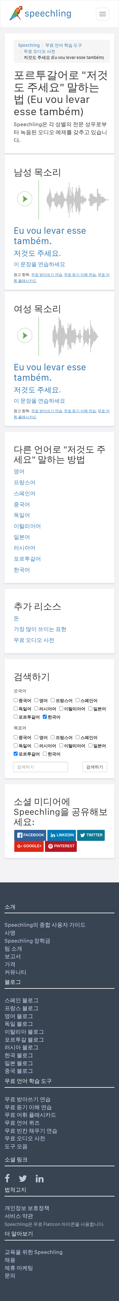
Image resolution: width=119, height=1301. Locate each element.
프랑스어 (25, 482)
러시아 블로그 (22, 1047)
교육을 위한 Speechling (34, 1252)
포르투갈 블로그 (24, 1039)
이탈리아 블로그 (24, 1031)
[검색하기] (40, 767)
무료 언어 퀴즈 (22, 1123)
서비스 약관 (19, 1216)
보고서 (13, 956)
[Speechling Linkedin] (43, 1180)
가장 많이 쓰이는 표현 (40, 629)
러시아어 (25, 547)
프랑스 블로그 (22, 1008)
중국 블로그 (19, 1071)
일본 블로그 (19, 1063)
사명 (10, 932)
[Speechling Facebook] (11, 1180)
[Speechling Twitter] (27, 1180)
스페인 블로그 (22, 1000)
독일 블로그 (19, 1024)
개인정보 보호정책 (27, 1208)
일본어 (22, 537)
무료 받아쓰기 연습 (28, 1099)
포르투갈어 (27, 558)
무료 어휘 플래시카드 (30, 1115)
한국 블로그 (19, 1055)
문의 (10, 1275)
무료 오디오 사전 (39, 51)
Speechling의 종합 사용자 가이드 (45, 925)
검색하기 (94, 766)
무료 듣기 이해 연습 (28, 1107)
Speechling (29, 45)
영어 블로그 (19, 1016)
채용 (10, 1260)
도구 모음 (16, 1146)
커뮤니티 (15, 972)
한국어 (22, 569)
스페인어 (25, 493)
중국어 (22, 504)
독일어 (22, 515)
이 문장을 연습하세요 (39, 264)
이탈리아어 (27, 526)
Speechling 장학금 (27, 940)
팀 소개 (13, 948)
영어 (19, 471)
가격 (10, 964)
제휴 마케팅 (19, 1268)
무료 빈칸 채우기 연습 (31, 1130)
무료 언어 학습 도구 (63, 45)
